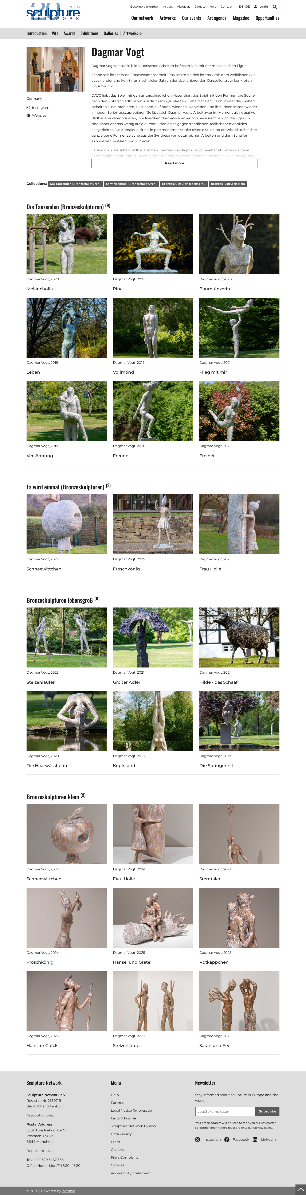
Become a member (144, 6)
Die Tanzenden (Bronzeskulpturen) (75, 183)
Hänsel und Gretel (132, 962)
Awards (69, 33)
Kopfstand (124, 765)
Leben (33, 372)
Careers (117, 1150)
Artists (168, 6)
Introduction (37, 33)
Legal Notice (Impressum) (132, 1110)
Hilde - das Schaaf (218, 682)
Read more (174, 163)
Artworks (168, 18)
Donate (200, 6)
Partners (118, 1103)
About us (183, 6)
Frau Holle (210, 569)
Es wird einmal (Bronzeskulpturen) (131, 183)
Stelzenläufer (41, 682)
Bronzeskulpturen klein (228, 183)
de (247, 6)
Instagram (208, 1139)
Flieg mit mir (213, 372)
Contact (226, 6)
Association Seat (40, 1115)
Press (115, 1142)
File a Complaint (124, 1157)
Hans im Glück (42, 1045)
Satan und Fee (214, 1045)
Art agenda (217, 18)
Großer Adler (126, 682)
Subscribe (267, 1111)
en (241, 6)
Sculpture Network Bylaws (133, 1126)
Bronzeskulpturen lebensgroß (183, 183)
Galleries (111, 33)
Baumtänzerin (214, 288)
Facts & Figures (124, 1118)
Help (213, 6)
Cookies (117, 1165)
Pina (118, 288)
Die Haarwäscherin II (49, 765)
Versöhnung (40, 455)
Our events (191, 18)
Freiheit (207, 455)
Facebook (236, 1139)
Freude (120, 455)
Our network (142, 18)
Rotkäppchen (214, 962)
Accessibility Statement (131, 1173)
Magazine (241, 18)
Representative (40, 1151)
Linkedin (264, 1139)
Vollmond (123, 372)
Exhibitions (89, 33)
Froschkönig (126, 569)
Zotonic (68, 1191)
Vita (55, 33)
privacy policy (262, 1127)
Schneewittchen (44, 569)
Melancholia (40, 288)
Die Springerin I (216, 765)
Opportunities (267, 18)
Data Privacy (121, 1134)
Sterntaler (209, 878)
